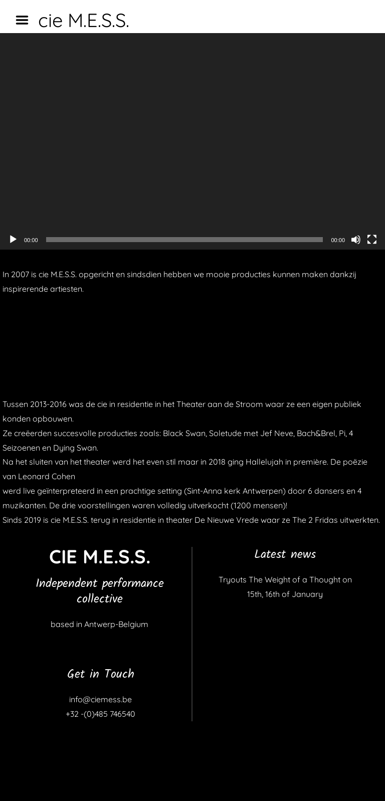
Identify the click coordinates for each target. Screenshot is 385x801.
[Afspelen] (13, 240)
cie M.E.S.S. (83, 20)
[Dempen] (356, 240)
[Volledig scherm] (372, 240)
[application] (192, 141)
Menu (25, 20)
